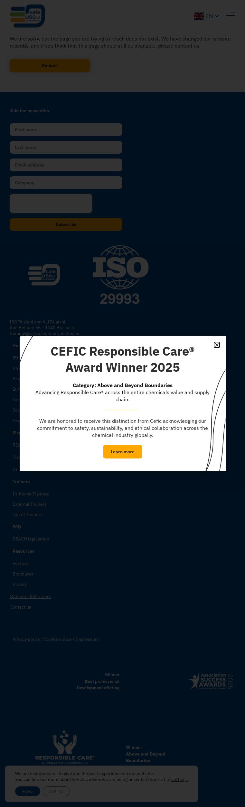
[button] (216, 344)
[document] (122, 403)
